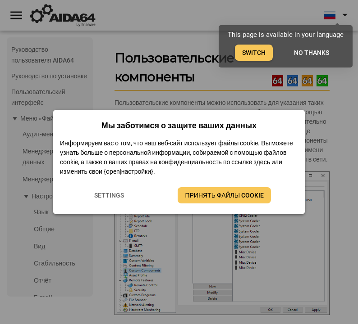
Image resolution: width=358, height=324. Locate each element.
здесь (262, 162)
